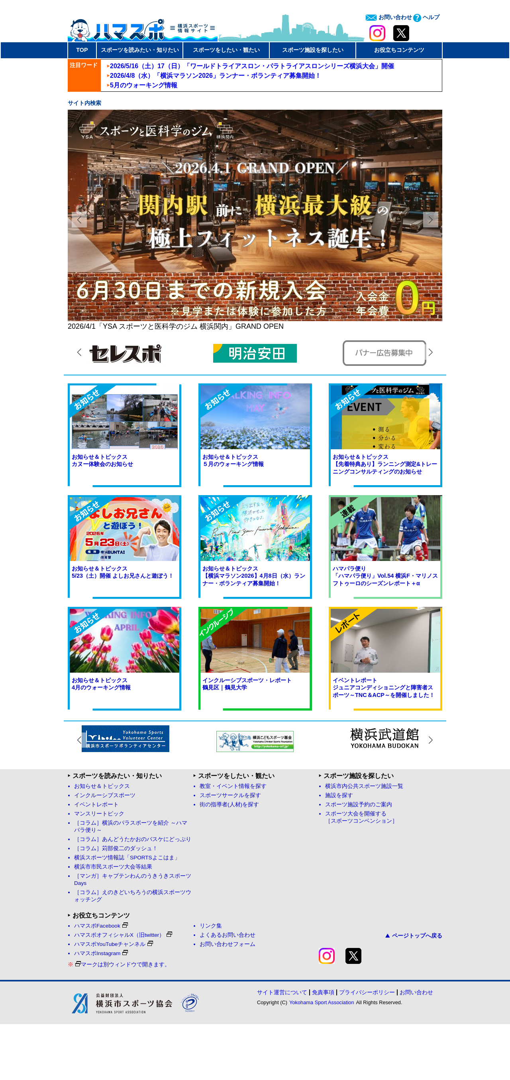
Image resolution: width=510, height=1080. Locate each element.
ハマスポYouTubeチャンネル (113, 1000)
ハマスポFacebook (101, 982)
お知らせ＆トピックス (102, 842)
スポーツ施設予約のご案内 (358, 860)
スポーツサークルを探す (230, 851)
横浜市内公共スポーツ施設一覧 (364, 842)
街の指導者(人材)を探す (229, 860)
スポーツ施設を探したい (312, 50)
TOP (82, 50)
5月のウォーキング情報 (143, 85)
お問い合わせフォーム (227, 1000)
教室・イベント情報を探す (233, 842)
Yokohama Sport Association (321, 1058)
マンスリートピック (99, 870)
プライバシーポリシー (367, 1048)
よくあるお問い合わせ (227, 991)
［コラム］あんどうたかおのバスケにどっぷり (132, 895)
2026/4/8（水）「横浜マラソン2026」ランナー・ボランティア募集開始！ (215, 75)
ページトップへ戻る (413, 991)
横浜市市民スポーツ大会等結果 (113, 923)
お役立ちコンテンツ (399, 50)
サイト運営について (282, 1048)
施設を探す (339, 851)
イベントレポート (96, 860)
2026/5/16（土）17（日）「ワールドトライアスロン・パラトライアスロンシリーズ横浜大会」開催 (252, 66)
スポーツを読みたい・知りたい (140, 50)
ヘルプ (426, 17)
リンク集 (211, 982)
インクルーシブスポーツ (104, 851)
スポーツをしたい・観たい (226, 50)
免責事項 (323, 1048)
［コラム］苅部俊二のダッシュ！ (116, 904)
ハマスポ (143, 27)
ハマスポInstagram (101, 1009)
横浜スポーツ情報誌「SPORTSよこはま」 (127, 913)
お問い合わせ (388, 17)
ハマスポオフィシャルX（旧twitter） (123, 991)
